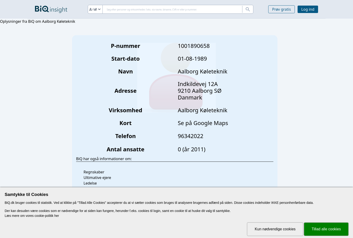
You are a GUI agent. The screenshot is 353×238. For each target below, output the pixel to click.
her (56, 216)
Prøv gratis (281, 9)
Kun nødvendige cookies (275, 229)
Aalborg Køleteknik (202, 110)
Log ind (307, 9)
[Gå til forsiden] (51, 9)
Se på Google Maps (203, 123)
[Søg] (170, 9)
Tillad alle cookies (326, 229)
